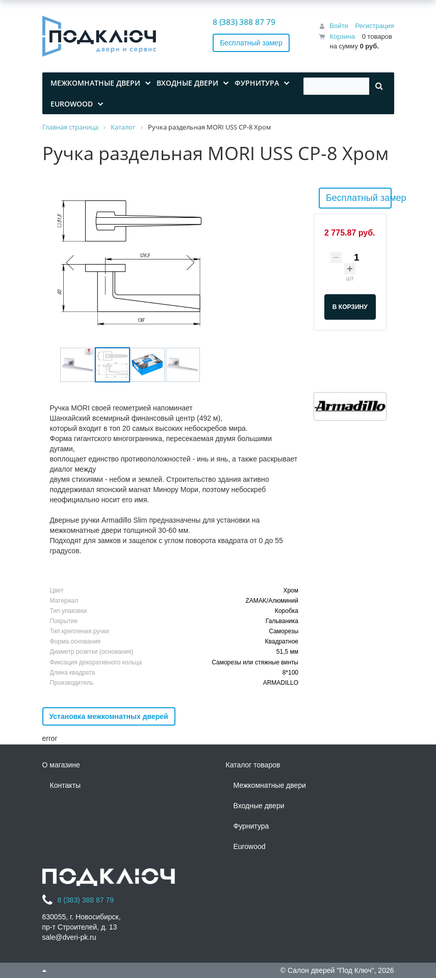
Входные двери (259, 806)
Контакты (65, 785)
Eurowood (250, 846)
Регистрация (374, 26)
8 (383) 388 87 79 (244, 22)
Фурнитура (251, 826)
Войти (338, 26)
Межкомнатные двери (270, 785)
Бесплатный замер (251, 43)
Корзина (342, 36)
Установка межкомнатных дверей (108, 716)
